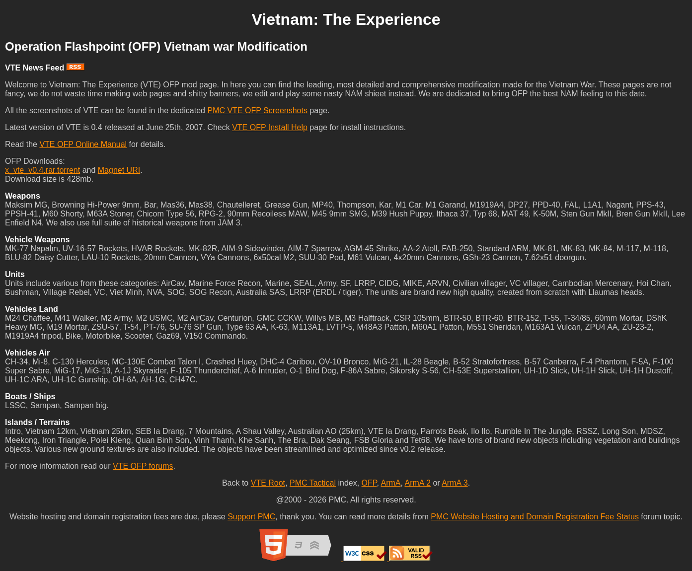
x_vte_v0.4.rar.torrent (42, 170)
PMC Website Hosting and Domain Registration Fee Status (535, 516)
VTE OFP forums (143, 466)
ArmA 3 (454, 483)
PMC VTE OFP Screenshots (257, 110)
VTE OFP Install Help (270, 127)
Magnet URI (119, 170)
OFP (369, 483)
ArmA (390, 483)
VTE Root (268, 483)
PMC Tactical (313, 483)
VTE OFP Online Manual (83, 144)
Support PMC (251, 516)
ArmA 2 (417, 483)
